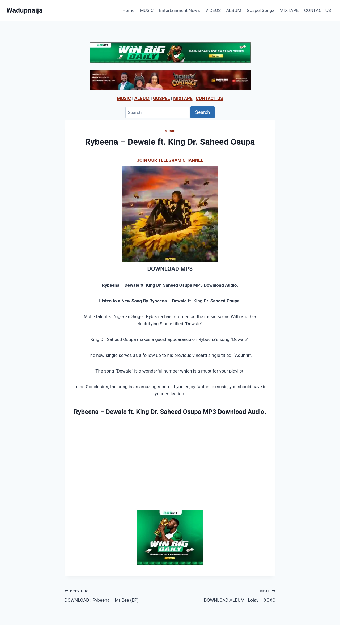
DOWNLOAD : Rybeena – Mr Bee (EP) (115, 595)
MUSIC (147, 10)
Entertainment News (179, 10)
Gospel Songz (260, 10)
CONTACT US (317, 10)
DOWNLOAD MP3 (170, 269)
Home (128, 10)
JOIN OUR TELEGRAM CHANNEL (170, 160)
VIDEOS (213, 10)
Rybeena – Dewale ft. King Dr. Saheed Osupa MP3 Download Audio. (170, 412)
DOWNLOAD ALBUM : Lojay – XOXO (225, 595)
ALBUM (233, 10)
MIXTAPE (289, 10)
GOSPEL (161, 98)
